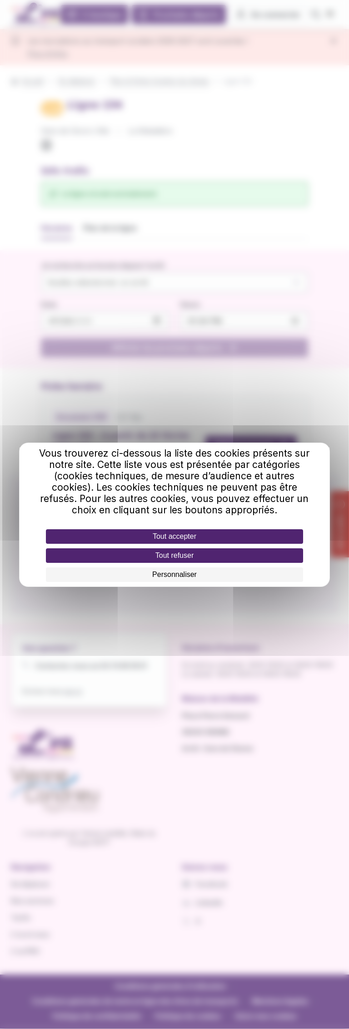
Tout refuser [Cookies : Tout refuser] (174, 555)
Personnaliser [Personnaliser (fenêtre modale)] (174, 574)
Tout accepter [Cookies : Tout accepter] (174, 536)
